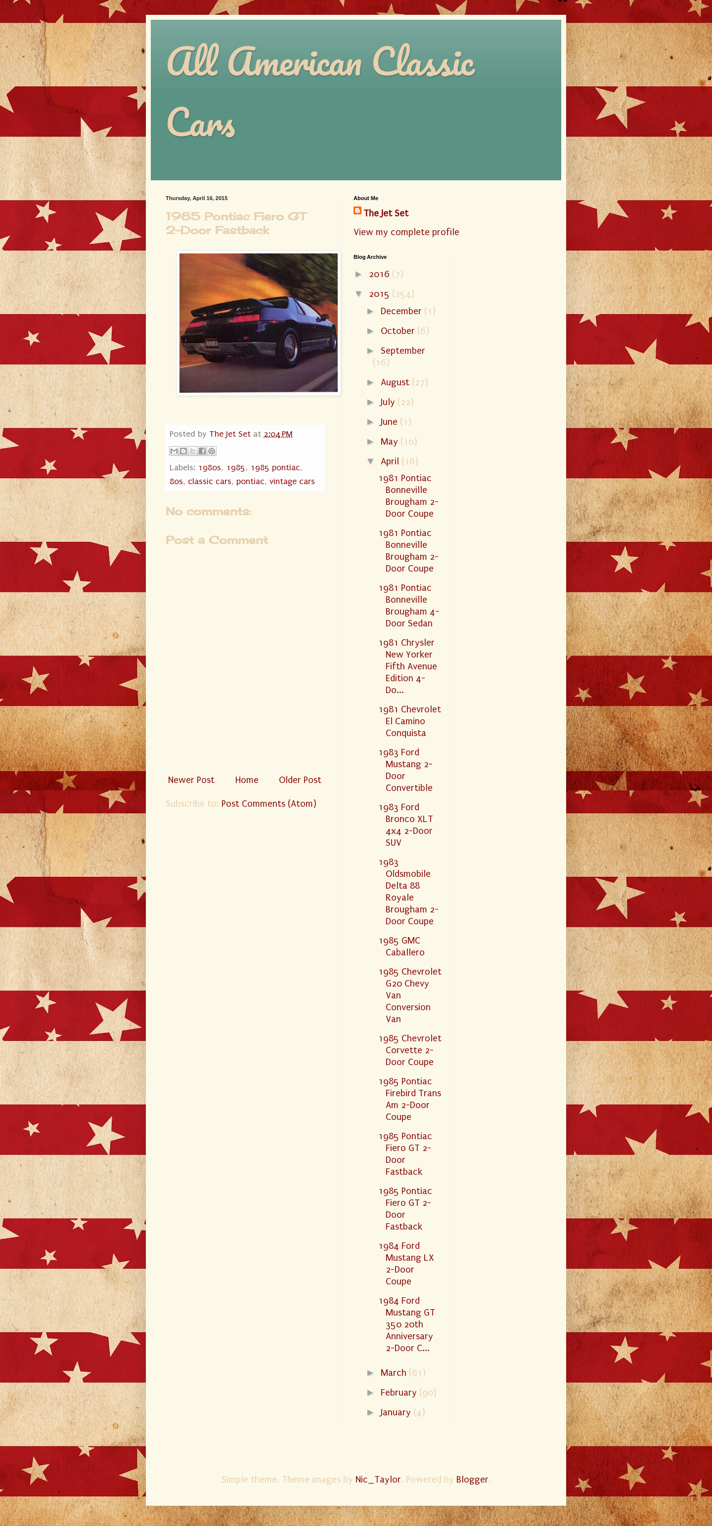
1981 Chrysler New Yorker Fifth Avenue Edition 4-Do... (407, 666)
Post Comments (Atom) (269, 803)
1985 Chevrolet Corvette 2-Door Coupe (410, 1050)
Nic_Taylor (378, 1479)
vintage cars (292, 481)
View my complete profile (406, 232)
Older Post (300, 780)
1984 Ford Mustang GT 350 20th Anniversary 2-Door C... (406, 1324)
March (395, 1372)
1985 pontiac (275, 467)
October (399, 331)
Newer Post (191, 780)
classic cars (209, 481)
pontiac (250, 481)
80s (176, 481)
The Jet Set (385, 213)
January (397, 1412)
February (400, 1392)
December (402, 311)
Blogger (472, 1479)
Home (247, 780)
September (403, 350)
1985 (235, 467)
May (390, 441)
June (390, 421)
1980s (209, 467)
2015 (380, 294)
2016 (380, 274)
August (396, 382)
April (391, 461)
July (389, 402)
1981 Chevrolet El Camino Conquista (409, 721)
